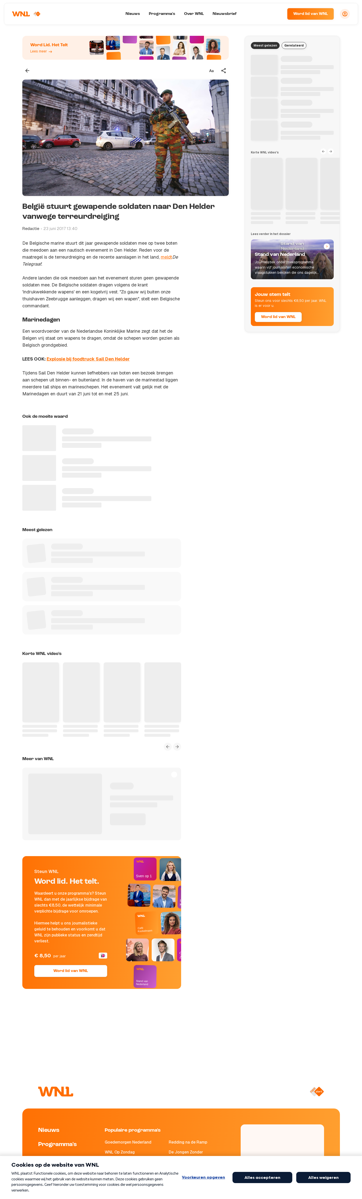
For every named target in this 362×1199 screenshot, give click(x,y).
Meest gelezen (265, 45)
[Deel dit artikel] (224, 71)
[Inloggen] (345, 14)
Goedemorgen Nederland (128, 1142)
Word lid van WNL (310, 14)
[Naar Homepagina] (26, 13)
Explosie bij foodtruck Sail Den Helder (88, 359)
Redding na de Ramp (188, 1142)
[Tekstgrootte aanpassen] (211, 71)
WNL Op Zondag (120, 1152)
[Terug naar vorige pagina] (27, 71)
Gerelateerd (294, 45)
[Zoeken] (277, 14)
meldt (166, 257)
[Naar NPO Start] (316, 1092)
